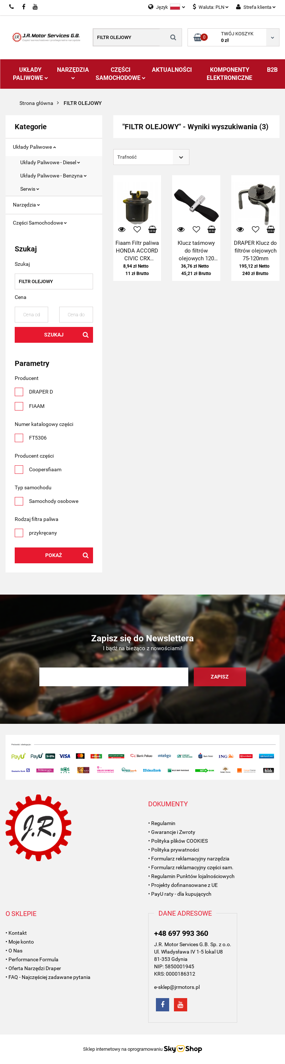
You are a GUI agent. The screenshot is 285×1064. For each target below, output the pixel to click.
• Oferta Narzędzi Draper (33, 968)
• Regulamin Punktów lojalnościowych (191, 876)
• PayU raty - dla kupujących (179, 894)
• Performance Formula (32, 959)
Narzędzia (73, 73)
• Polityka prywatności (173, 850)
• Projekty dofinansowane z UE (183, 885)
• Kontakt (16, 933)
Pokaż (53, 555)
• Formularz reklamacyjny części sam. (191, 867)
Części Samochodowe (121, 73)
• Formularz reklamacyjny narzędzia (188, 859)
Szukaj (54, 335)
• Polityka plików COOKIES (178, 841)
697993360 (12, 7)
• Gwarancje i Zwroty (171, 832)
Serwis (29, 189)
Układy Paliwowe (30, 73)
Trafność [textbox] (127, 157)
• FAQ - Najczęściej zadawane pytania (48, 977)
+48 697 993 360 (181, 933)
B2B (272, 69)
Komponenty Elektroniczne (229, 73)
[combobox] (151, 157)
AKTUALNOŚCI (172, 69)
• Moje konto (20, 942)
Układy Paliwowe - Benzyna (53, 176)
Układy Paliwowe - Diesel (50, 162)
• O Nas (14, 951)
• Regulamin (161, 823)
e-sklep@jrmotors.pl (177, 987)
